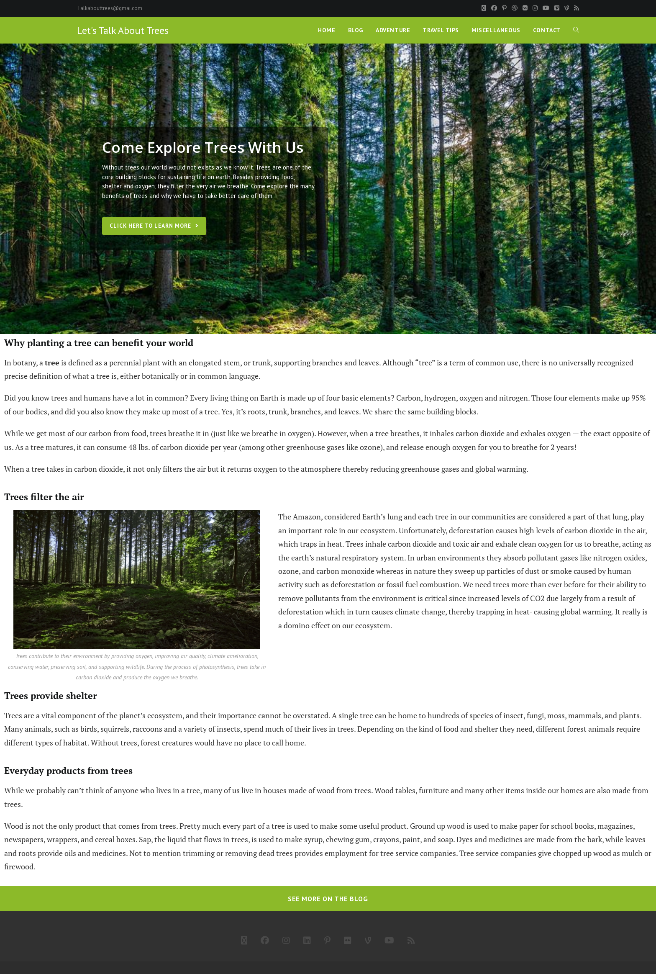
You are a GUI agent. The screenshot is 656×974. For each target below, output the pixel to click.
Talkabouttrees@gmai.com (109, 8)
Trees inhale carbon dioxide (391, 544)
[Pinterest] (504, 8)
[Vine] (566, 8)
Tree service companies (497, 853)
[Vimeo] (557, 8)
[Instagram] (535, 8)
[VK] (525, 8)
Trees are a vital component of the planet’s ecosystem (93, 716)
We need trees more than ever (512, 585)
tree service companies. (419, 853)
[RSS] (575, 8)
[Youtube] (546, 8)
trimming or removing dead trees (238, 853)
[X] (484, 8)
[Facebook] (494, 8)
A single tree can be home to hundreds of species (411, 716)
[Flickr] (348, 940)
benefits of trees (125, 196)
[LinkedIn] (307, 940)
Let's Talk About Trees (123, 30)
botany (24, 362)
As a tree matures (44, 447)
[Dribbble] (514, 8)
